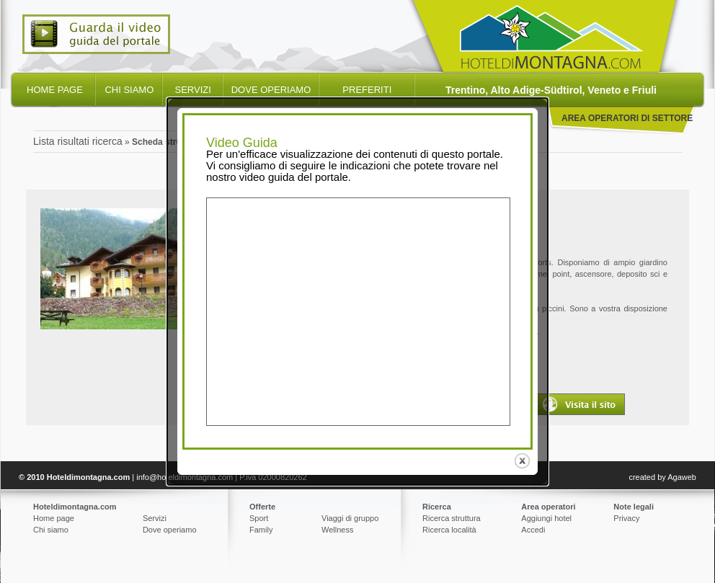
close (518, 459)
